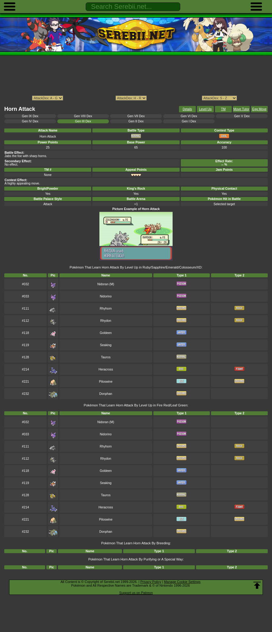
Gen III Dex (83, 121)
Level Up (205, 109)
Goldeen (106, 333)
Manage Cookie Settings (182, 582)
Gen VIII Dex (83, 116)
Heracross (105, 369)
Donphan (105, 393)
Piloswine (106, 381)
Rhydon (105, 320)
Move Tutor (241, 109)
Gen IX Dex (30, 116)
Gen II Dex (136, 121)
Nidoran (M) (105, 284)
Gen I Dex (189, 121)
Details (187, 109)
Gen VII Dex (136, 116)
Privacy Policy (150, 582)
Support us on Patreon (136, 593)
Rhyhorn (106, 308)
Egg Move (259, 109)
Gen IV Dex (30, 121)
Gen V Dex (242, 116)
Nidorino (106, 296)
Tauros (105, 357)
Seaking (106, 345)
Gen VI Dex (189, 116)
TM (223, 109)
